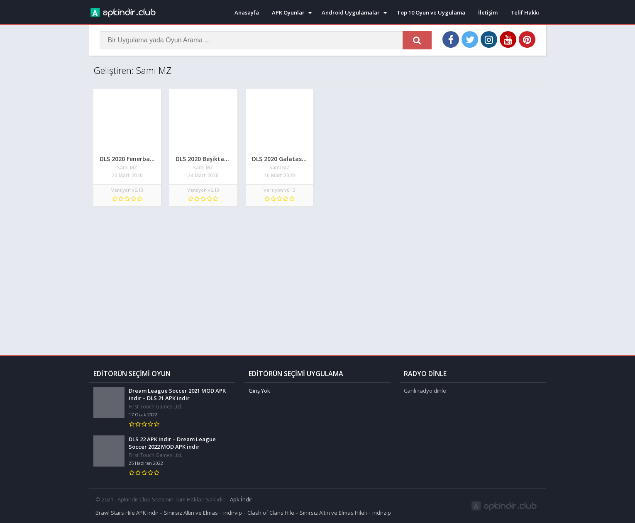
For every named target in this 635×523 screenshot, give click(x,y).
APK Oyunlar (288, 12)
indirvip (232, 512)
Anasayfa (246, 12)
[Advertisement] (317, 276)
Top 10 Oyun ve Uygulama (431, 12)
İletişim (488, 12)
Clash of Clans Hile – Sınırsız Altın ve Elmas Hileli (307, 512)
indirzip (381, 512)
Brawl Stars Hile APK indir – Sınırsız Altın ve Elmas (156, 512)
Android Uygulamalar (351, 12)
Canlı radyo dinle (425, 390)
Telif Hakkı (524, 12)
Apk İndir (241, 499)
